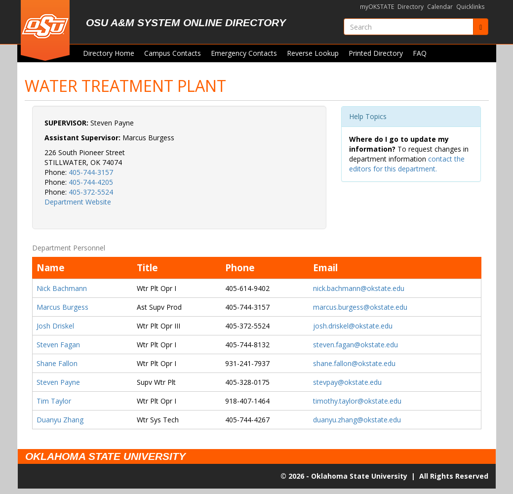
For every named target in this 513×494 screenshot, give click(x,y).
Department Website (77, 201)
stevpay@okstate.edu (347, 382)
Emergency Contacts (244, 53)
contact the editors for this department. (407, 163)
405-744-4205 (91, 182)
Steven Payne (58, 382)
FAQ (420, 53)
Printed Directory (376, 53)
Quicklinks (470, 6)
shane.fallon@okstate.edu (354, 363)
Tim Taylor (54, 401)
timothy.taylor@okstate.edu (357, 401)
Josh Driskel (55, 325)
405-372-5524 (91, 192)
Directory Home (108, 53)
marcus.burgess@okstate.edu (360, 307)
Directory (410, 6)
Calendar (440, 6)
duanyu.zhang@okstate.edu (357, 419)
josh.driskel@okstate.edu (353, 325)
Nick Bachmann (62, 288)
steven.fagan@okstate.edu (355, 344)
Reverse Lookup (313, 53)
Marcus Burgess (62, 307)
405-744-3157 (91, 172)
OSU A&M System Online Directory (186, 22)
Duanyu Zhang (60, 419)
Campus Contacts (172, 53)
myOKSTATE (377, 6)
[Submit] (480, 26)
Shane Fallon (57, 363)
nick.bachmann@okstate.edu (358, 288)
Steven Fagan (58, 344)
